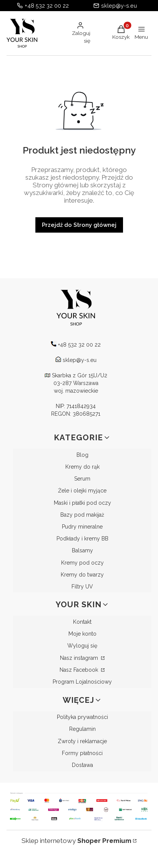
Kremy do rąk (82, 467)
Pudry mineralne (82, 527)
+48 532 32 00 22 (47, 5)
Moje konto (82, 634)
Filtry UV (82, 586)
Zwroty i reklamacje (82, 741)
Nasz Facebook (80, 670)
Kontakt (82, 622)
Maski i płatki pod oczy (82, 503)
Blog (82, 455)
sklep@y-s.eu (119, 5)
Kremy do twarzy (82, 575)
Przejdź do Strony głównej (79, 224)
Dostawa (82, 765)
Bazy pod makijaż (82, 515)
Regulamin (82, 729)
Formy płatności (82, 753)
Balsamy (82, 550)
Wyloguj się (82, 646)
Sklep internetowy (76, 840)
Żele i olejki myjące (82, 490)
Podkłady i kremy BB (82, 538)
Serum (82, 479)
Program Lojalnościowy (82, 682)
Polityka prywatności (82, 717)
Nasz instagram (80, 658)
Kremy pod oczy (82, 563)
